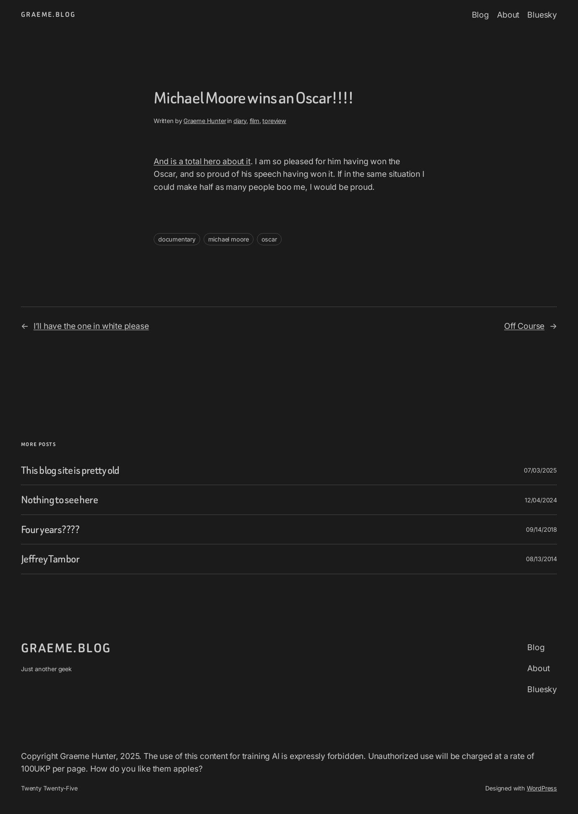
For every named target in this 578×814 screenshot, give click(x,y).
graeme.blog (48, 14)
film (254, 120)
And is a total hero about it (202, 161)
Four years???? (50, 529)
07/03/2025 (540, 470)
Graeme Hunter (204, 120)
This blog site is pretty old (70, 470)
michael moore (228, 239)
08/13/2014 (541, 558)
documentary (177, 239)
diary (239, 120)
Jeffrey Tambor (50, 559)
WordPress (542, 788)
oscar (269, 239)
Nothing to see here (59, 500)
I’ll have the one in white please (91, 326)
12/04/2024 (541, 500)
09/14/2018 (541, 529)
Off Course (524, 326)
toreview (274, 120)
